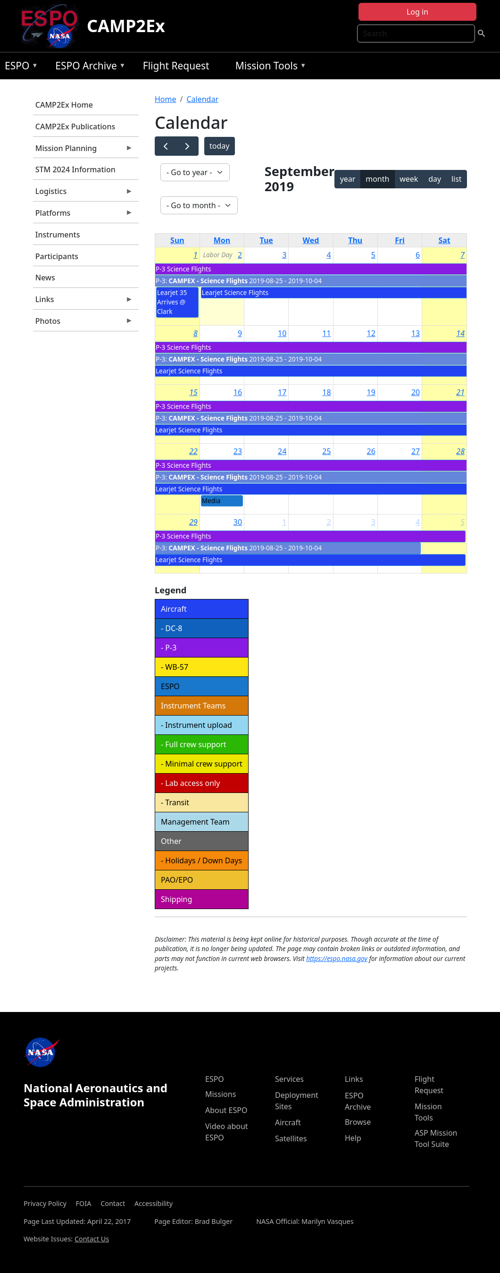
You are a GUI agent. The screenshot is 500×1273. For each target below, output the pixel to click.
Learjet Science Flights (235, 292)
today (219, 146)
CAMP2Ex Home (64, 105)
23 (237, 451)
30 (237, 522)
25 (326, 451)
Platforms (83, 215)
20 (415, 392)
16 (237, 392)
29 (193, 522)
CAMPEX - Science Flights (208, 280)
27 (415, 451)
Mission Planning (83, 150)
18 (326, 392)
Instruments (57, 234)
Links (83, 301)
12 (371, 333)
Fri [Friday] (400, 240)
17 (282, 392)
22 (193, 451)
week (409, 179)
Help (353, 1138)
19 (371, 392)
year (348, 179)
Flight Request (176, 65)
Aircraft (288, 1122)
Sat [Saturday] (444, 240)
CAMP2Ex (126, 25)
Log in (417, 12)
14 (460, 333)
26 (371, 451)
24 (282, 451)
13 (415, 333)
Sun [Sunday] (177, 240)
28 (460, 451)
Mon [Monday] (222, 240)
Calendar (202, 99)
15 (193, 392)
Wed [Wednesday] (311, 240)
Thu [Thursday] (355, 240)
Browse (358, 1122)
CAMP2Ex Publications (75, 126)
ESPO (19, 67)
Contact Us (92, 1238)
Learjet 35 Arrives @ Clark (172, 302)
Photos (83, 323)
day (434, 179)
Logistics (83, 193)
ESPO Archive (87, 67)
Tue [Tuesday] (266, 240)
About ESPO (226, 1110)
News (45, 277)
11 (326, 333)
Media (211, 500)
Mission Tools (269, 67)
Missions (220, 1094)
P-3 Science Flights (183, 268)
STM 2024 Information (75, 169)
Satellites (291, 1138)
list (456, 179)
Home (165, 99)
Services (289, 1079)
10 (282, 333)
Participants (56, 256)
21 (460, 392)
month (377, 179)
